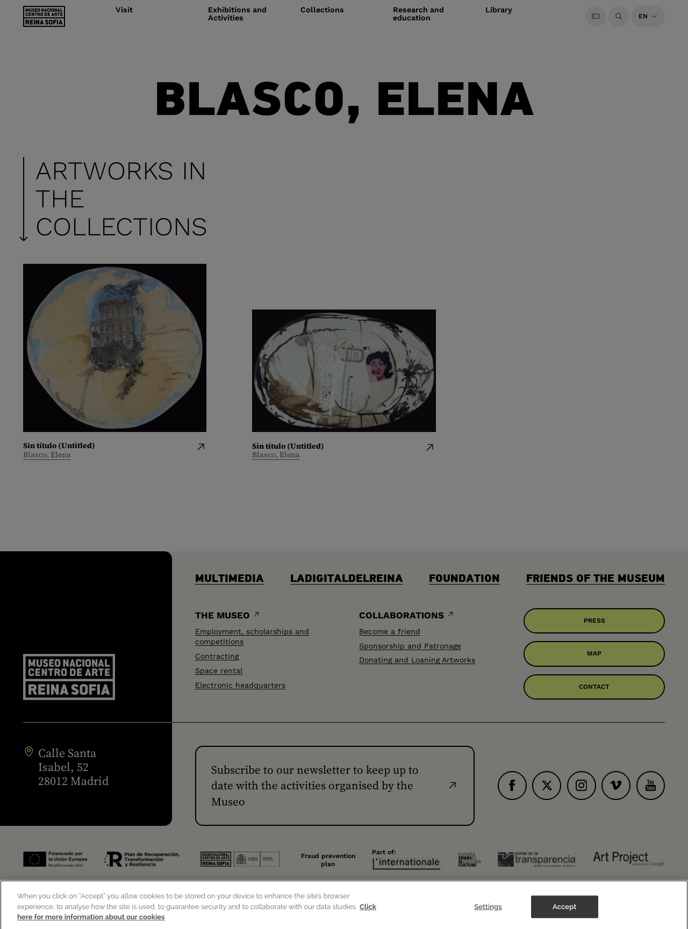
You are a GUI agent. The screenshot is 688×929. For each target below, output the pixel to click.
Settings (488, 912)
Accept (564, 912)
